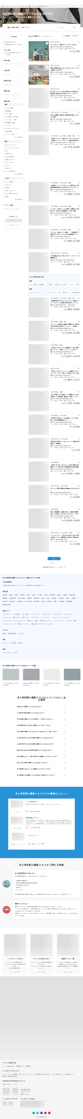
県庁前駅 (22, 595)
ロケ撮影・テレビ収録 (60, 284)
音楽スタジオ (25, 617)
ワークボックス (66, 617)
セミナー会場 (25, 614)
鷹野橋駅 (5, 598)
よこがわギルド (16, 812)
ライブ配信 (49, 284)
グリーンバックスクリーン (50, 292)
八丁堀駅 (39, 595)
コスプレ (5, 643)
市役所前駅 (72, 595)
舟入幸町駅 (20, 601)
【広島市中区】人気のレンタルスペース (13, 585)
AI (78, 42)
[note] (49, 1113)
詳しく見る (41, 972)
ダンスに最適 (12, 643)
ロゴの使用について (69, 1074)
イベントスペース (45, 617)
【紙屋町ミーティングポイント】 (18, 844)
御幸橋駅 (29, 598)
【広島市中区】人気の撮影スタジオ (34, 585)
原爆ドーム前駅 (45, 598)
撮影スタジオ (15, 6)
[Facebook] (41, 1113)
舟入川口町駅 (28, 601)
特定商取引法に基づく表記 (43, 1074)
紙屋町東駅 (52, 595)
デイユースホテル (7, 620)
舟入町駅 (5, 601)
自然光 (4, 633)
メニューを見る (15, 972)
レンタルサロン (68, 614)
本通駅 (16, 595)
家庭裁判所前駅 (7, 604)
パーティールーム (35, 614)
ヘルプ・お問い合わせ (56, 1074)
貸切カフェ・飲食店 (32, 620)
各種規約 (15, 1074)
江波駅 (43, 601)
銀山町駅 (5, 595)
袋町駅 (59, 595)
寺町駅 (55, 601)
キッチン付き (6, 652)
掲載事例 (28, 1066)
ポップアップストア (58, 620)
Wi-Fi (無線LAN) (76, 292)
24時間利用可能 (12, 633)
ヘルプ (15, 1084)
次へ (54, 558)
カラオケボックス (7, 624)
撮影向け (20, 643)
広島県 (21, 6)
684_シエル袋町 (16, 828)
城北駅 (28, 595)
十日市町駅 (61, 598)
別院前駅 (49, 601)
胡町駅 (11, 595)
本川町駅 (53, 598)
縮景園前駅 (69, 601)
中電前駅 (65, 595)
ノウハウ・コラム (7, 1074)
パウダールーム (7, 617)
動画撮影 (41, 284)
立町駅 (45, 595)
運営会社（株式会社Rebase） (10, 1076)
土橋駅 (67, 598)
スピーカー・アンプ (35, 292)
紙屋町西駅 (36, 598)
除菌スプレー (66, 292)
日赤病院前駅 (12, 598)
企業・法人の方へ (7, 1084)
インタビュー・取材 (74, 284)
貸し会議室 (17, 614)
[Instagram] (45, 1113)
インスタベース (6, 6)
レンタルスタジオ (57, 614)
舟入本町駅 (12, 601)
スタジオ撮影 (33, 284)
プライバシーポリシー (28, 1074)
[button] (41, 708)
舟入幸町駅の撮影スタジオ (43, 6)
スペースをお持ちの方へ (9, 1066)
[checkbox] (5, 108)
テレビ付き (14, 652)
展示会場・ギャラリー (45, 620)
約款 (20, 1074)
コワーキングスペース (19, 620)
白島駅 (34, 595)
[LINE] (33, 1113)
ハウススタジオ (34, 617)
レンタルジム (26, 624)
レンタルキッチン (46, 614)
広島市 (25, 6)
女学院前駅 (62, 601)
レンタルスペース (7, 614)
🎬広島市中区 (32, 6)
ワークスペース (56, 617)
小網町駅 (73, 598)
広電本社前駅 (21, 598)
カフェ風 (20, 633)
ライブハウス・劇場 (71, 620)
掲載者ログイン (21, 1066)
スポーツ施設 (17, 624)
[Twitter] (37, 1113)
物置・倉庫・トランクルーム (39, 624)
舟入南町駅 (36, 601)
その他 (50, 624)
